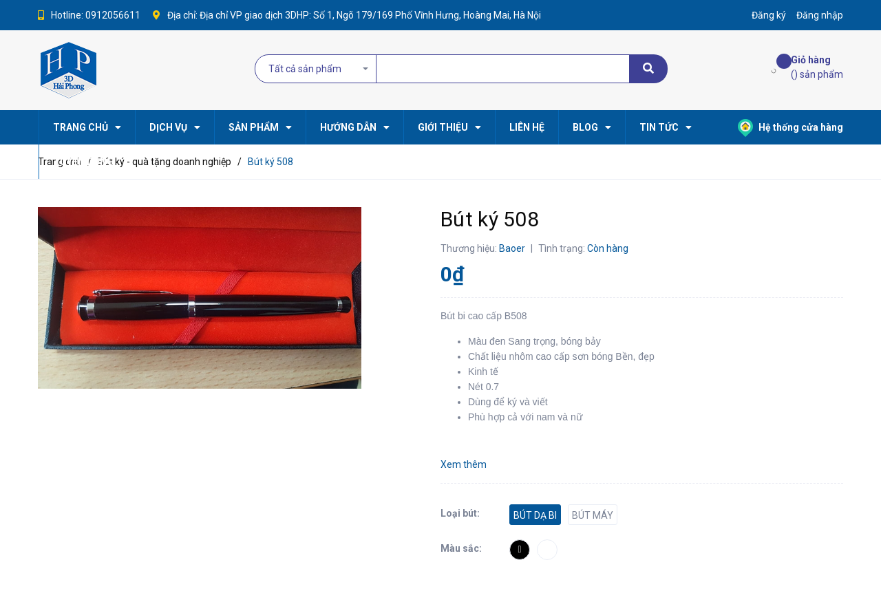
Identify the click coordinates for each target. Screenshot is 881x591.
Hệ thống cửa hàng (790, 127)
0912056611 (112, 15)
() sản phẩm (817, 66)
